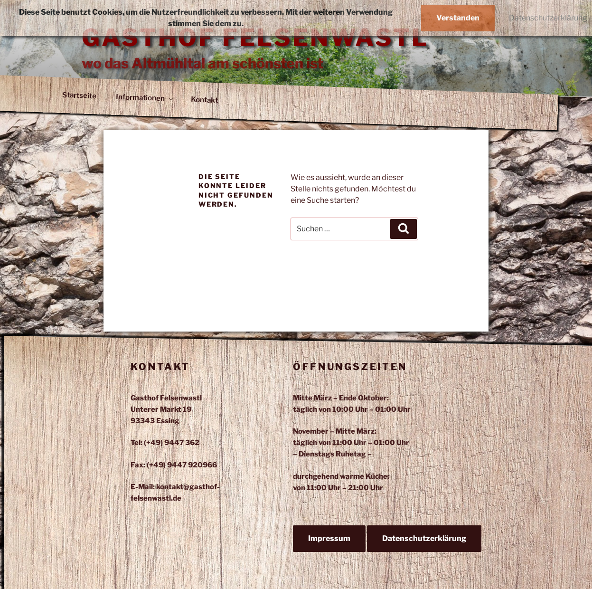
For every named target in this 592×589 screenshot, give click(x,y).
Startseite (79, 96)
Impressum (329, 538)
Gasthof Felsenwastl (255, 37)
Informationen (144, 98)
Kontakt (204, 99)
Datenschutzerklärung (424, 538)
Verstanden (457, 17)
